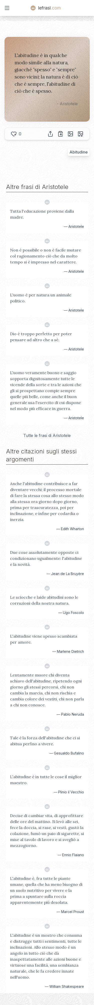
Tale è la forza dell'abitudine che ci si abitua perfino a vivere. (45, 740)
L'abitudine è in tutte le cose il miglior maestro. (46, 779)
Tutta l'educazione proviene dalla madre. (42, 214)
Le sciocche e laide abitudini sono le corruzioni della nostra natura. (44, 600)
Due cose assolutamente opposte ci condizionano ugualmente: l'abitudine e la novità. (46, 558)
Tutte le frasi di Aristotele (47, 435)
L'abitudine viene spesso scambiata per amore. (43, 639)
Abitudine (78, 152)
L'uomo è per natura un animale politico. (40, 297)
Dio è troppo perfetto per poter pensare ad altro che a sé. (41, 336)
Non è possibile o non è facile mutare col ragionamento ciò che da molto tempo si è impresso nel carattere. (45, 256)
